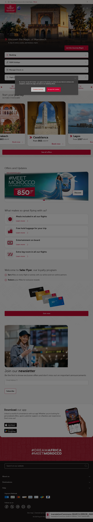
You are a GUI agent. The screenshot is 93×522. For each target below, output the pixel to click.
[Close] (75, 78)
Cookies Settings (38, 89)
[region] (46, 85)
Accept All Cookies (53, 89)
